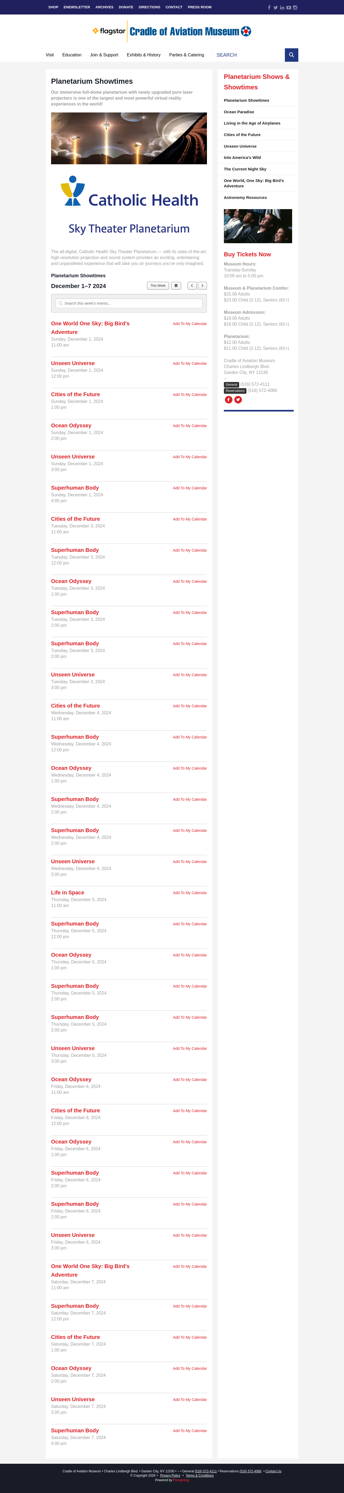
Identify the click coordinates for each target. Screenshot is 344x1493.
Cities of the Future (242, 134)
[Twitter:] (238, 399)
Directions (149, 7)
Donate (126, 7)
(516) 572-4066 (262, 390)
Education (71, 55)
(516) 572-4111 (255, 384)
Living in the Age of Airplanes (252, 123)
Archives (104, 7)
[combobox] (249, 55)
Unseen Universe (240, 146)
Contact (174, 7)
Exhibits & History (143, 55)
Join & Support (104, 55)
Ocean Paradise (239, 112)
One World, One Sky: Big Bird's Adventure (254, 183)
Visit (50, 55)
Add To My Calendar (190, 324)
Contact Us (273, 1471)
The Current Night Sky (245, 169)
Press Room (200, 7)
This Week (158, 285)
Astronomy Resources (245, 197)
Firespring (181, 1480)
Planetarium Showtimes (246, 100)
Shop (53, 7)
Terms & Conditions (200, 1475)
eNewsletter (77, 7)
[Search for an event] (129, 303)
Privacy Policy (170, 1475)
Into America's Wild (242, 157)
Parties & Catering (186, 55)
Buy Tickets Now (247, 254)
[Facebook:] (228, 399)
